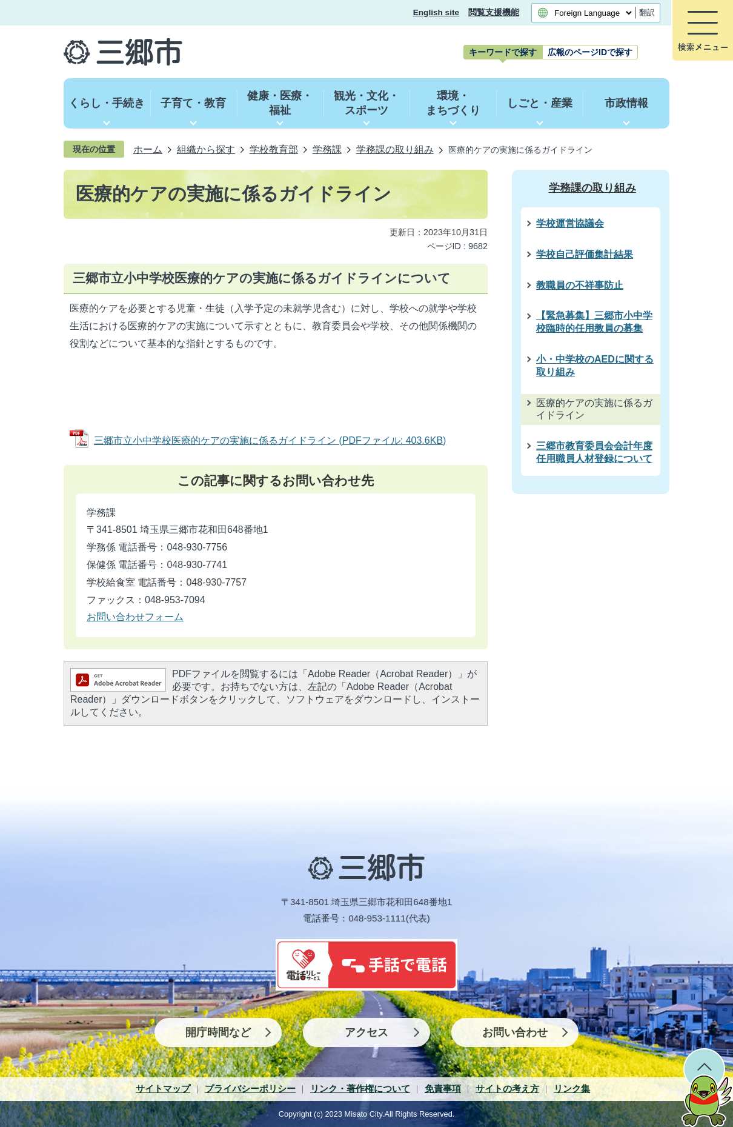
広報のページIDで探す (590, 52)
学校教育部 (274, 149)
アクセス (366, 1032)
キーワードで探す (503, 52)
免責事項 (443, 1088)
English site (436, 12)
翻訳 (647, 12)
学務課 (327, 149)
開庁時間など (218, 1032)
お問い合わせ (515, 1032)
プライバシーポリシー (250, 1088)
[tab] (502, 52)
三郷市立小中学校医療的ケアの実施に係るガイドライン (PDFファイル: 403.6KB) (270, 440)
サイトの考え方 (507, 1088)
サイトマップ (163, 1088)
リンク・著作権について (360, 1088)
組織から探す (206, 149)
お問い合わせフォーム (135, 617)
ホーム (147, 149)
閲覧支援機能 (493, 12)
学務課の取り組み (395, 149)
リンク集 (572, 1088)
